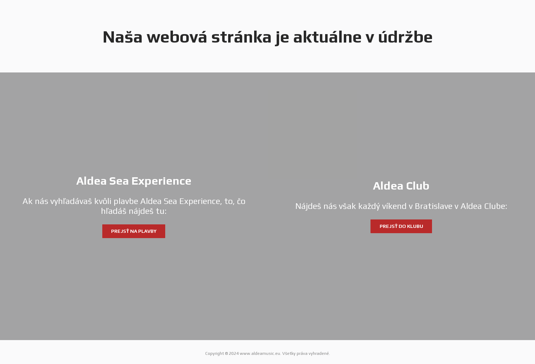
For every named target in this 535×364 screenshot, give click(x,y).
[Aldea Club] (401, 206)
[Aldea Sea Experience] (134, 206)
